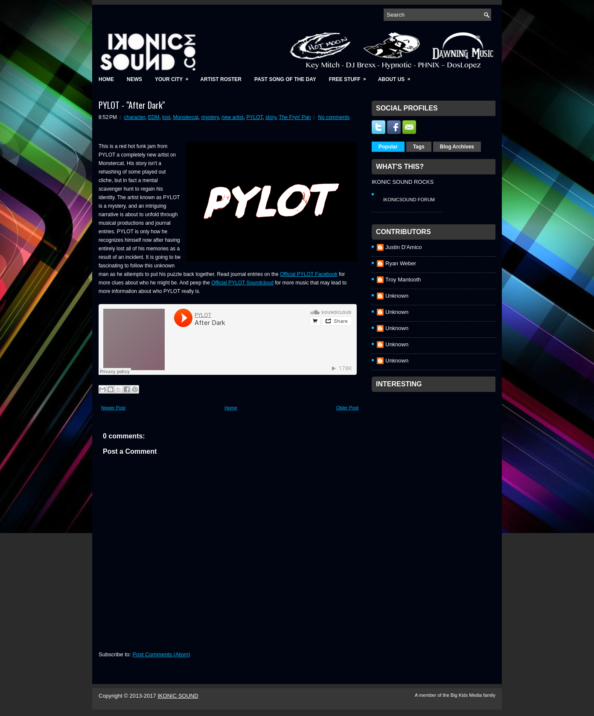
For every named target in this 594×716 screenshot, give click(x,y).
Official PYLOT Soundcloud (242, 283)
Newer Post (113, 407)
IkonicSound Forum (409, 199)
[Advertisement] (436, 449)
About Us (397, 76)
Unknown (396, 296)
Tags (419, 147)
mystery (209, 117)
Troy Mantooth (403, 279)
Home (106, 79)
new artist (232, 117)
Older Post (347, 407)
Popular (388, 147)
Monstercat (185, 117)
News (134, 79)
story (270, 117)
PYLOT (254, 117)
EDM (154, 117)
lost (166, 117)
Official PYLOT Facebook (309, 274)
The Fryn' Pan (295, 117)
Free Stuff (350, 76)
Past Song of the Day (285, 79)
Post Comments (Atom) (161, 654)
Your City (174, 76)
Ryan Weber (400, 263)
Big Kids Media (467, 695)
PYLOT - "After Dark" (132, 105)
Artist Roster (221, 79)
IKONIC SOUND (177, 696)
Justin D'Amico (403, 247)
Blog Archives (457, 147)
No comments (333, 117)
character (134, 117)
